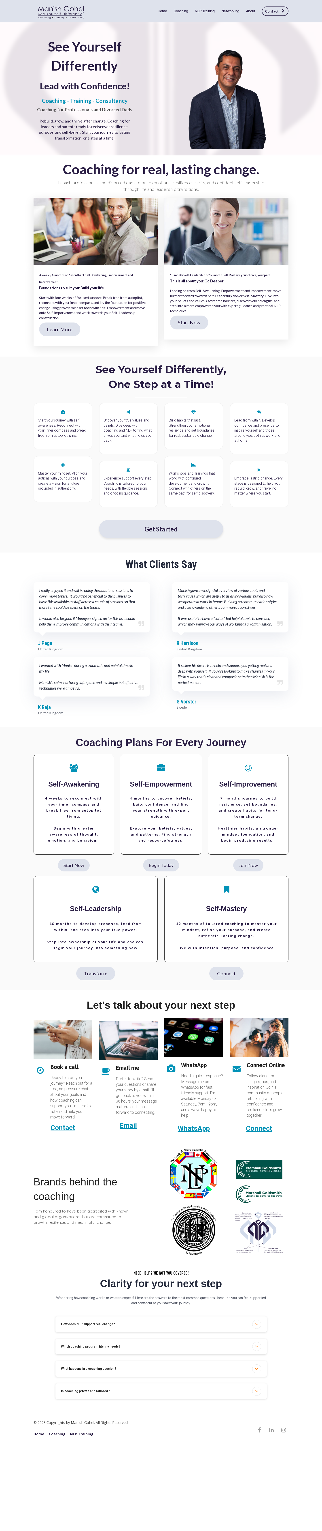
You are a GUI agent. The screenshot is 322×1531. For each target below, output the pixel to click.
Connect (226, 973)
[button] (256, 1324)
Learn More (59, 329)
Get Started (161, 529)
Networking (230, 11)
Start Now (189, 322)
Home (162, 11)
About (250, 11)
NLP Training (205, 11)
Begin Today (161, 865)
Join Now (248, 865)
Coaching (181, 11)
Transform (95, 973)
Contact (274, 11)
